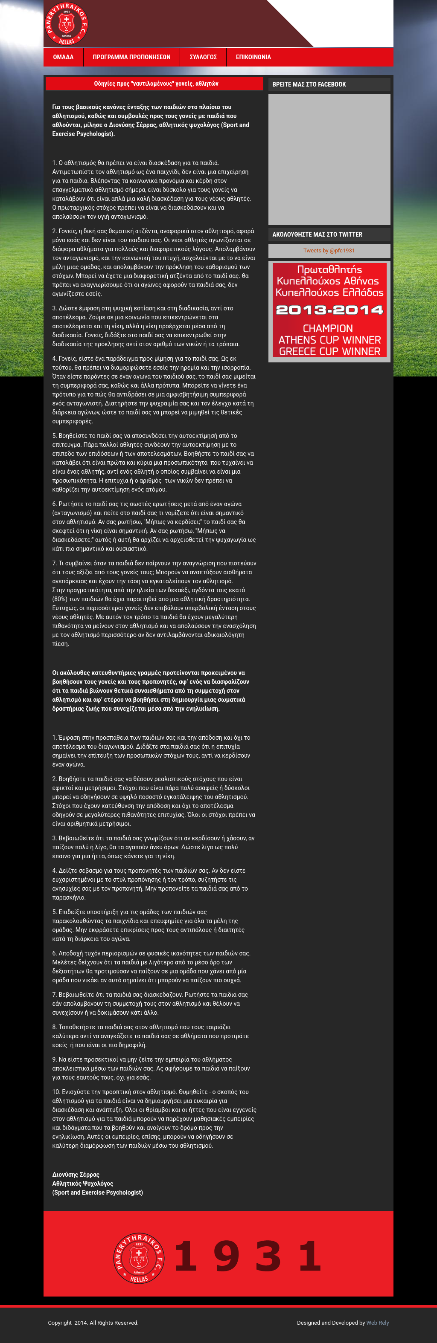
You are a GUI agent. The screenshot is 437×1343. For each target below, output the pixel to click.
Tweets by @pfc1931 (329, 250)
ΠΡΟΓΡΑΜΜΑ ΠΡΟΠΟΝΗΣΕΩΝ (132, 57)
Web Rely (378, 1323)
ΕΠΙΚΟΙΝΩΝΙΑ (253, 57)
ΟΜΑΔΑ (63, 57)
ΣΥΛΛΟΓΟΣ (203, 57)
